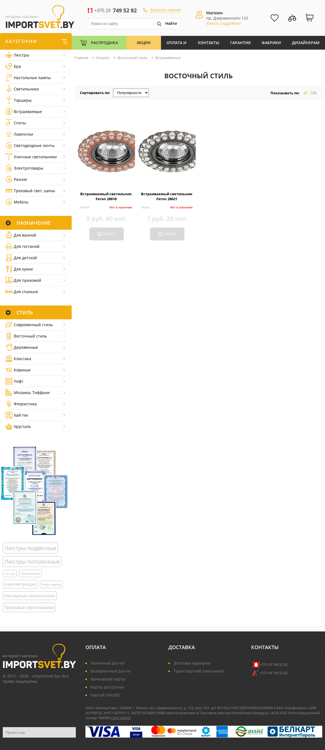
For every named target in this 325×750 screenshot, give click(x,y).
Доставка (181, 647)
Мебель (17, 202)
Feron (84, 207)
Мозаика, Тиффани (28, 392)
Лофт (14, 381)
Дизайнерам (305, 42)
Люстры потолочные (32, 561)
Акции (144, 42)
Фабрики (271, 42)
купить (109, 234)
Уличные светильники (31, 156)
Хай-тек (17, 415)
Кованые (18, 369)
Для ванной (21, 235)
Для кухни (19, 269)
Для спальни (22, 291)
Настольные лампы (28, 77)
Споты (16, 122)
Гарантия (240, 42)
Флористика (21, 403)
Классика (18, 358)
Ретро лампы (51, 584)
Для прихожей (23, 280)
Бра (13, 66)
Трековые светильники (29, 607)
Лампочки (19, 134)
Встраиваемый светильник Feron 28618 (106, 196)
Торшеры (19, 100)
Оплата (95, 647)
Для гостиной (22, 246)
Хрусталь (18, 426)
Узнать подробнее (223, 23)
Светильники (22, 88)
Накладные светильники (29, 595)
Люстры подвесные (30, 548)
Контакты (208, 42)
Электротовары (24, 168)
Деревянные (22, 347)
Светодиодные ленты (30, 145)
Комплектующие (20, 584)
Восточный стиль (26, 336)
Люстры (17, 55)
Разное (16, 179)
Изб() (125, 717)
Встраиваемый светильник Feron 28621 (166, 196)
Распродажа (104, 42)
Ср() (115, 717)
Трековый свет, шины (30, 190)
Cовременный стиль (29, 324)
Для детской (21, 257)
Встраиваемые (24, 111)
